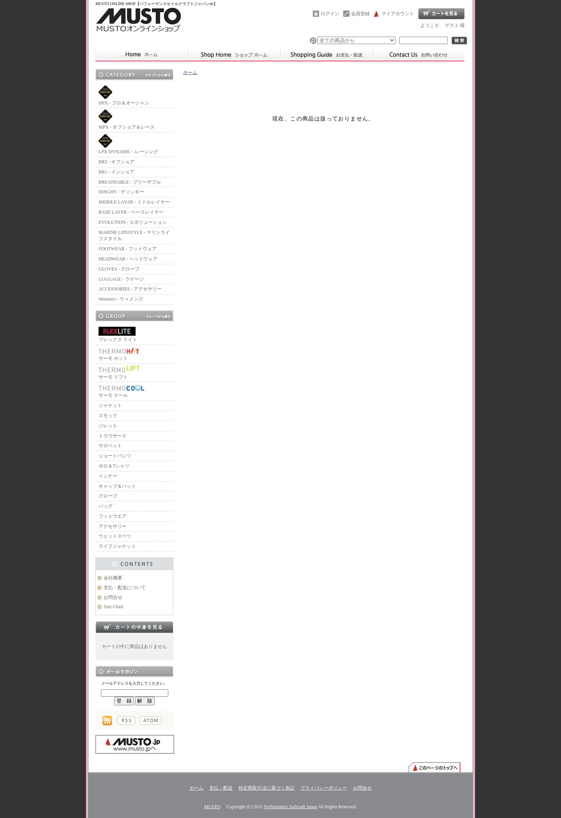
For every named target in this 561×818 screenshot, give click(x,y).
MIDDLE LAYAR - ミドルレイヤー (134, 202)
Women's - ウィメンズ (121, 299)
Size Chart (113, 606)
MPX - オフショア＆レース (127, 120)
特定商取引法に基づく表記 (266, 788)
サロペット (110, 445)
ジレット (108, 425)
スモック (108, 415)
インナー (108, 476)
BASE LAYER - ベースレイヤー (131, 212)
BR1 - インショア (116, 172)
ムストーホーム (141, 54)
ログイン (330, 13)
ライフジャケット (117, 546)
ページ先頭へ (434, 766)
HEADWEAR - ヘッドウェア (128, 259)
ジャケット (110, 405)
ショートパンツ (115, 456)
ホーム (234, 54)
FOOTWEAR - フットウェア (128, 248)
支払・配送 (221, 788)
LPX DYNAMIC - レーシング (128, 144)
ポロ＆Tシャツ (114, 466)
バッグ (106, 506)
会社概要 (113, 578)
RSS (126, 720)
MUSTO (212, 806)
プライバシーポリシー (323, 788)
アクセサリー (113, 526)
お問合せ (418, 54)
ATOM (150, 720)
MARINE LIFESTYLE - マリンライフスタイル (134, 236)
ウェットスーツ (115, 536)
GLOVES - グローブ (119, 269)
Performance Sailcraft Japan (290, 806)
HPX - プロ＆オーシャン (124, 95)
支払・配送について (326, 54)
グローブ (108, 496)
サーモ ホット (119, 354)
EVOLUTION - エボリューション (133, 222)
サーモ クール (121, 391)
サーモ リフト (119, 372)
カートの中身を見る (134, 627)
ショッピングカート (441, 13)
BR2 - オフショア (116, 162)
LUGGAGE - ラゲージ (121, 279)
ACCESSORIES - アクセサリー (130, 289)
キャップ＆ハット (117, 486)
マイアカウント (397, 13)
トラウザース (113, 436)
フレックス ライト (118, 334)
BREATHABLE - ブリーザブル (130, 182)
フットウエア (113, 516)
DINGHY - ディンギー (121, 192)
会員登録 (360, 13)
